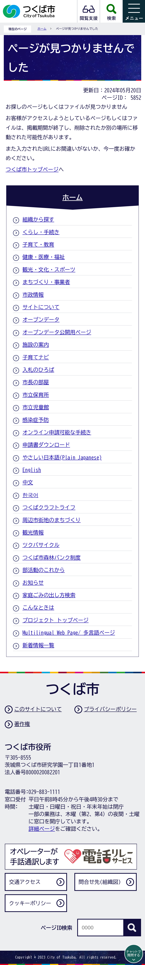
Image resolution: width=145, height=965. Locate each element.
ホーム (41, 28)
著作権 (22, 723)
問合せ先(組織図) (100, 881)
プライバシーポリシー (110, 709)
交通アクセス (25, 881)
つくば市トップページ (32, 169)
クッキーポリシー (30, 903)
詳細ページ (42, 828)
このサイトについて (38, 709)
